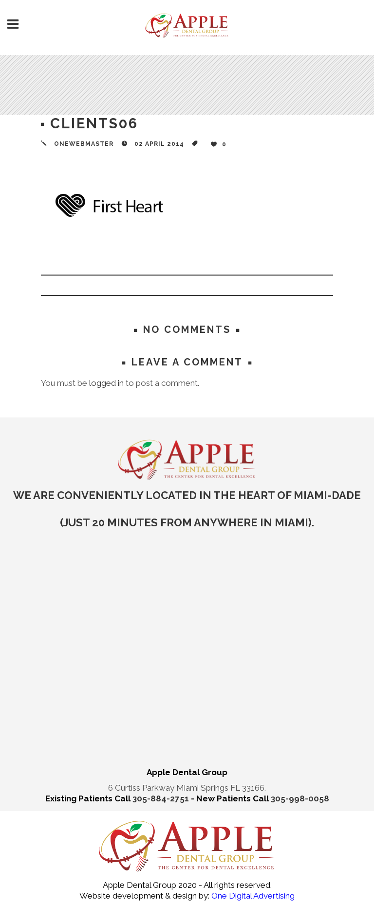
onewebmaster (83, 143)
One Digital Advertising (252, 896)
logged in (106, 383)
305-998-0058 (300, 798)
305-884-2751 (161, 798)
